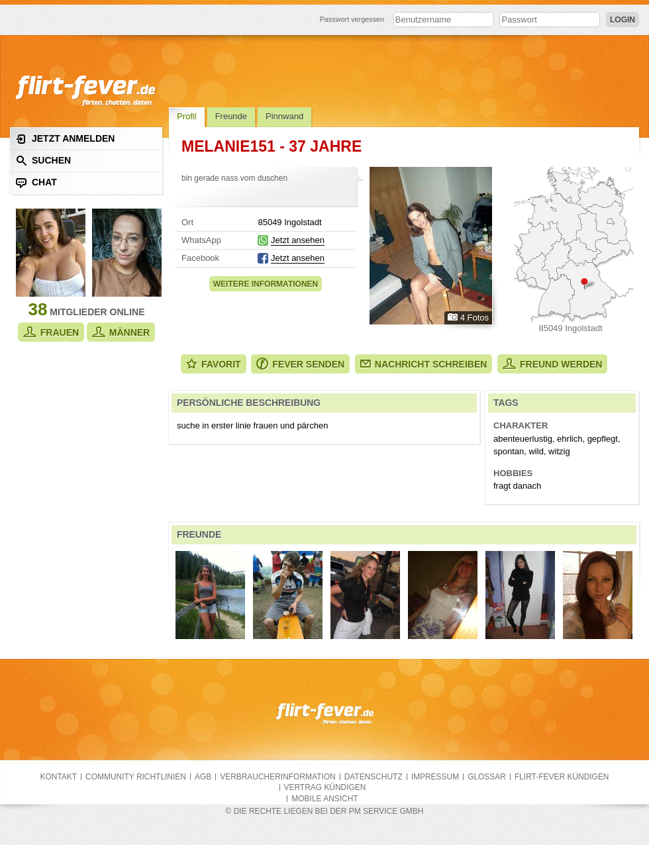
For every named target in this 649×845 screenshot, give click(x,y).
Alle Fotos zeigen (431, 245)
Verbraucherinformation (277, 776)
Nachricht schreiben (423, 364)
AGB (203, 776)
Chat (36, 182)
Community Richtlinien (135, 776)
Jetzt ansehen (297, 240)
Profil (187, 116)
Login (622, 20)
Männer (121, 332)
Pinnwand (284, 116)
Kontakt (58, 776)
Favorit (213, 364)
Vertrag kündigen (325, 787)
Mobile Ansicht (324, 798)
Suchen (43, 160)
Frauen (51, 332)
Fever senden (300, 364)
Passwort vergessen (352, 19)
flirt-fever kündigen (562, 776)
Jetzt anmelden (65, 138)
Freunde (231, 116)
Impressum (435, 776)
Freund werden (552, 364)
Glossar (487, 776)
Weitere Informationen (265, 284)
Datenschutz (373, 776)
